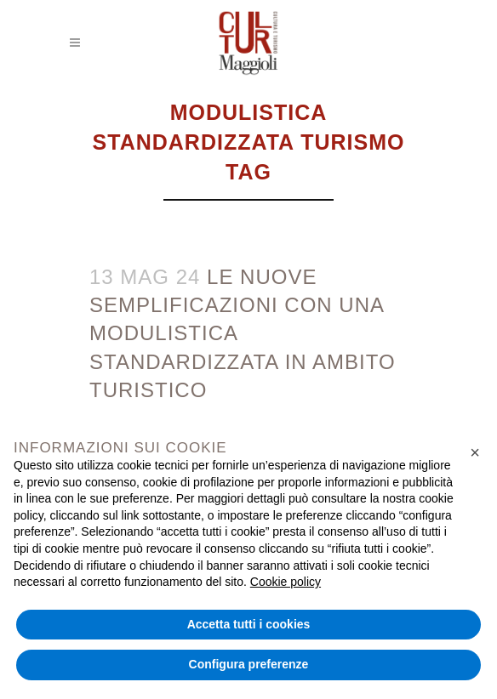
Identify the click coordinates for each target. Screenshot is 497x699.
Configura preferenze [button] (249, 664)
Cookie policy (285, 581)
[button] (474, 452)
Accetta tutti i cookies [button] (249, 624)
